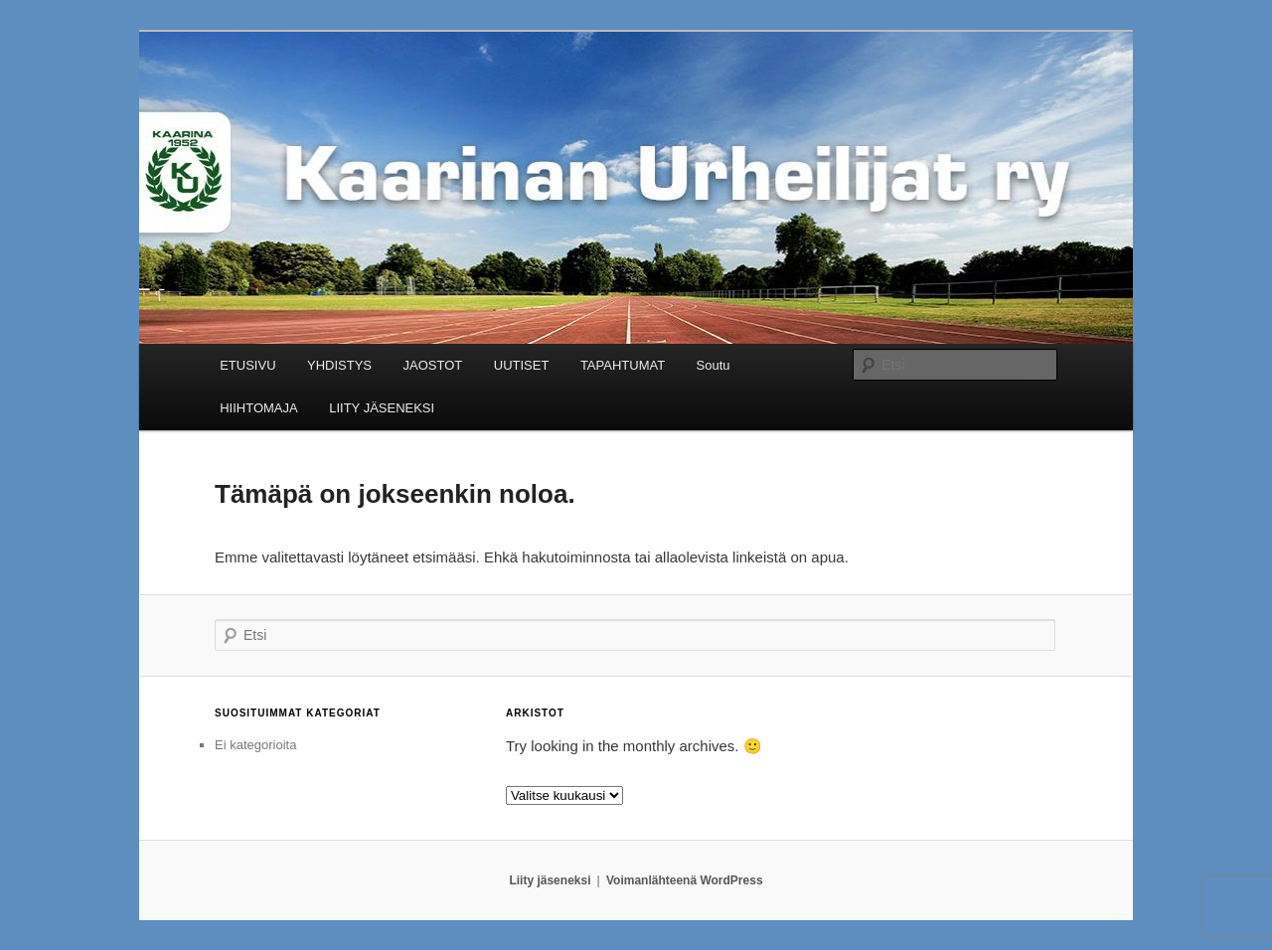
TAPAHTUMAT (622, 365)
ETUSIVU (247, 365)
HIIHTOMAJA (259, 407)
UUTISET (522, 365)
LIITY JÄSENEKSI (381, 407)
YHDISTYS (339, 365)
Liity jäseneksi (549, 880)
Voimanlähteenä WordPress (684, 880)
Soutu (713, 365)
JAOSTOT (433, 365)
